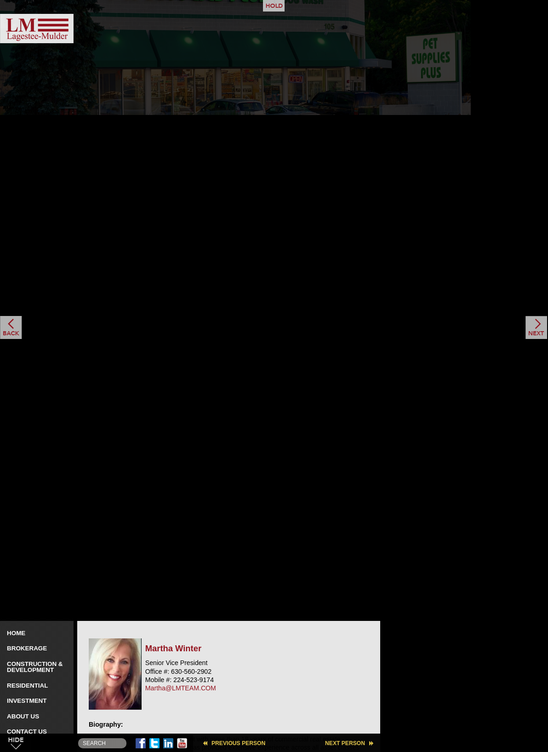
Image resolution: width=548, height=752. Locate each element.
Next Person (345, 743)
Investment (27, 701)
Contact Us (27, 732)
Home (16, 633)
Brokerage (27, 648)
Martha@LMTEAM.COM (180, 688)
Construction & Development (35, 667)
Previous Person (238, 743)
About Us (23, 716)
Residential (27, 686)
